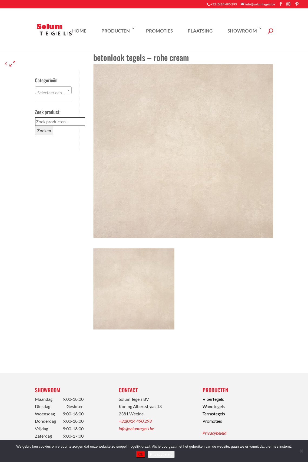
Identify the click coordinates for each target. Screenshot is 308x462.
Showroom (242, 31)
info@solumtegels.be (136, 428)
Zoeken (44, 130)
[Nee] (301, 451)
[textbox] (53, 93)
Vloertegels (213, 399)
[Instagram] (288, 4)
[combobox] (53, 90)
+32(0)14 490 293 (135, 421)
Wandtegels (214, 406)
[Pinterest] (297, 4)
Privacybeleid (214, 432)
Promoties (159, 31)
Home (79, 31)
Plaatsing (200, 31)
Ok (140, 454)
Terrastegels (214, 413)
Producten (115, 31)
